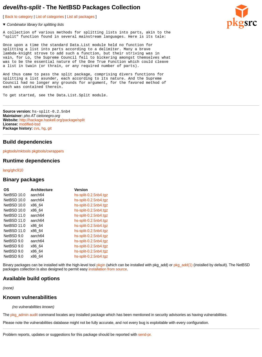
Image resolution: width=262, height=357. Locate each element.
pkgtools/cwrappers (48, 168)
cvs (36, 145)
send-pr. (145, 351)
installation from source (108, 286)
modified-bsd (30, 141)
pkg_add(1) (183, 281)
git (50, 145)
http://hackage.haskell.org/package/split (52, 136)
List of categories (50, 17)
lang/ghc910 (13, 187)
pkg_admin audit (24, 331)
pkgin (100, 281)
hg (43, 145)
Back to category (19, 17)
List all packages (81, 17)
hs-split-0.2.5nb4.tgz (91, 211)
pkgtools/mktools (17, 168)
